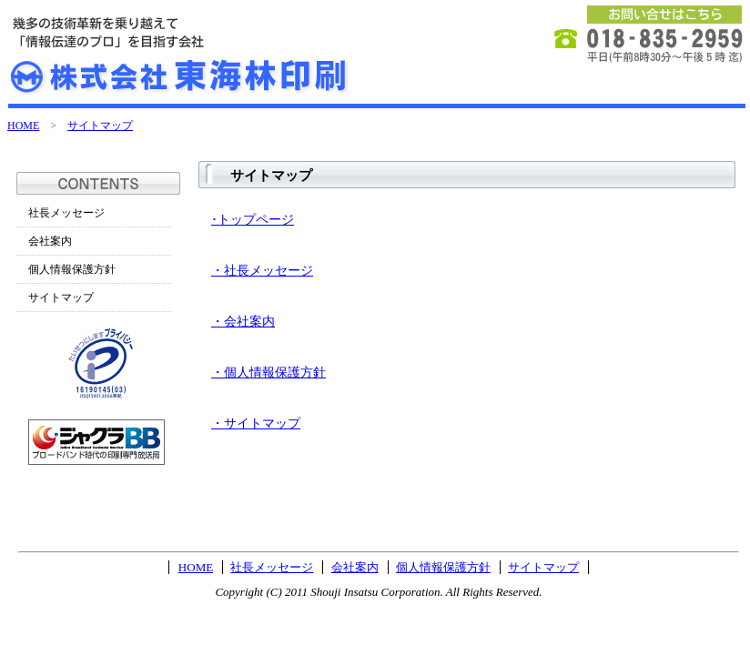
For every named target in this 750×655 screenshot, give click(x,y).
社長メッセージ (66, 213)
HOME (23, 125)
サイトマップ (100, 125)
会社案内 (50, 241)
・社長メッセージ (262, 270)
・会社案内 (243, 321)
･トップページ (252, 220)
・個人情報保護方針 (268, 372)
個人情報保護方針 (72, 269)
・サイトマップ (255, 423)
